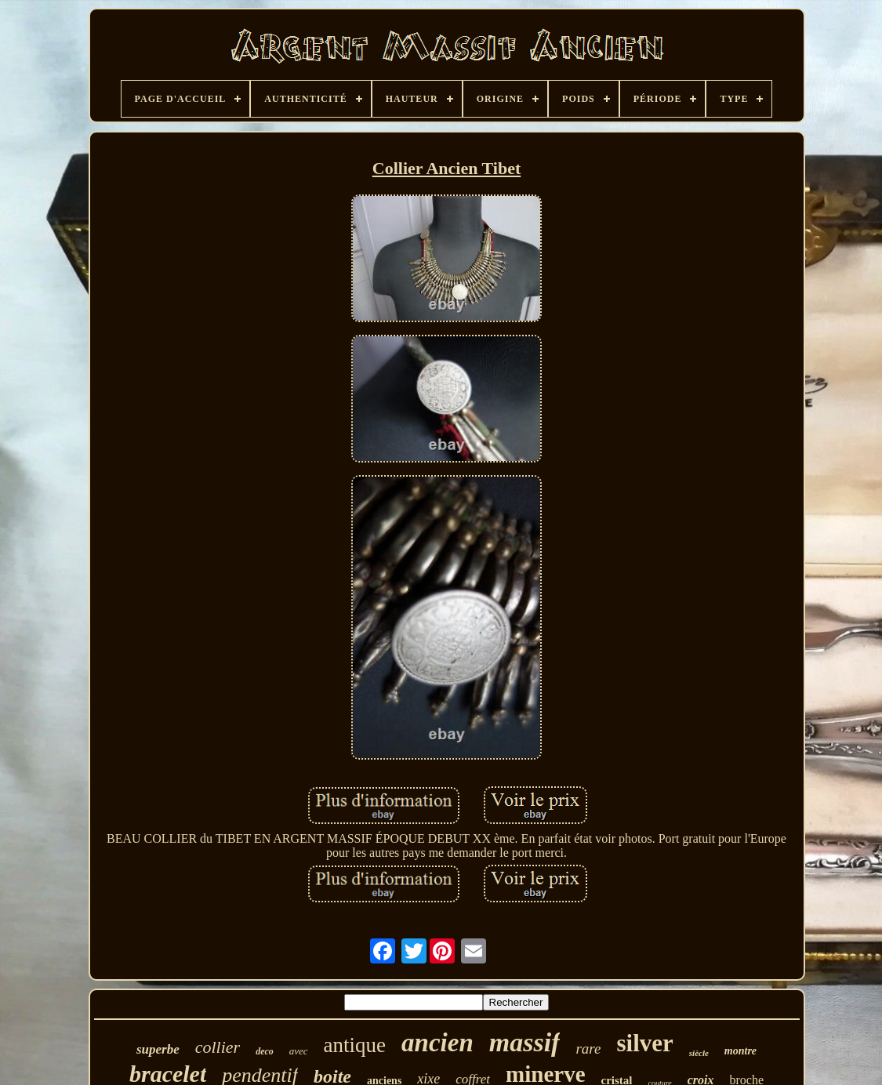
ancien (437, 1043)
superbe (158, 1049)
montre (740, 1051)
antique (355, 1045)
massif (525, 1042)
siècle (699, 1053)
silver (644, 1043)
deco (265, 1051)
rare (588, 1048)
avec (298, 1051)
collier (217, 1047)
